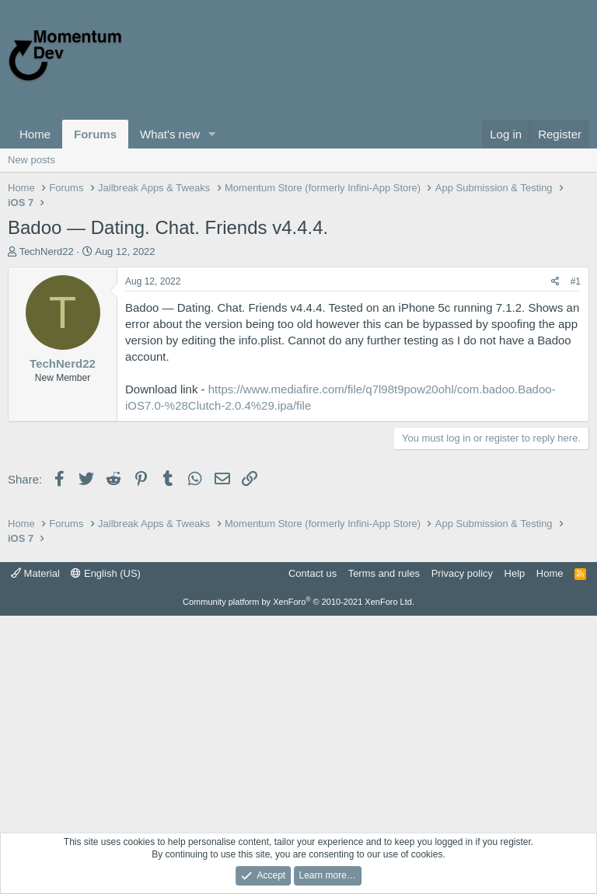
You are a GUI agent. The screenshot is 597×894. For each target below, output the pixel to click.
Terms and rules (384, 573)
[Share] (555, 282)
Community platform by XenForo (298, 601)
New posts (31, 160)
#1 (576, 281)
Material (35, 573)
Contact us (312, 573)
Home (35, 134)
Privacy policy (462, 573)
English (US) (106, 573)
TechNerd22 (46, 251)
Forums (95, 134)
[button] (212, 134)
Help (514, 573)
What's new (170, 134)
